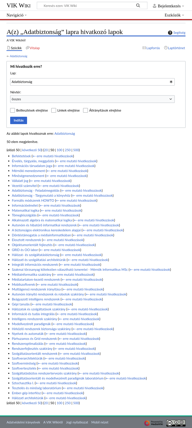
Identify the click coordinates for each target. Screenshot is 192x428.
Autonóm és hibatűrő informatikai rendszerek (44, 225)
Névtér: (15, 92)
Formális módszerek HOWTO (33, 200)
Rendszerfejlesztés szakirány (32, 348)
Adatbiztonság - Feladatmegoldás (36, 190)
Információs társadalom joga (32, 166)
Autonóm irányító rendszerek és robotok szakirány (48, 294)
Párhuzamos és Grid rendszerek (34, 338)
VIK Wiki (18, 5)
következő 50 (32, 150)
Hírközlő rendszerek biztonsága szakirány (41, 329)
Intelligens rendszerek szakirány (34, 319)
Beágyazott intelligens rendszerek (36, 299)
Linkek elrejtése (68, 110)
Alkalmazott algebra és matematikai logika (42, 220)
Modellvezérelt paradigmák (31, 324)
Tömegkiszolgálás (24, 215)
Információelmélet (25, 205)
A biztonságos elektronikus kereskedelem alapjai (46, 230)
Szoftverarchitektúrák (27, 358)
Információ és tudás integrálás (33, 314)
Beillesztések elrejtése (32, 110)
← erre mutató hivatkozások (52, 156)
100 (59, 150)
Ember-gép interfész (26, 393)
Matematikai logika (25, 210)
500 (76, 150)
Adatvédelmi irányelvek (23, 422)
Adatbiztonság (18, 56)
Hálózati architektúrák (28, 398)
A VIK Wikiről (53, 422)
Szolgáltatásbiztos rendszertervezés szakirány (44, 373)
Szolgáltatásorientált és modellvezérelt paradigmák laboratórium (58, 378)
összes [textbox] (16, 99)
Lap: (13, 73)
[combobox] (92, 82)
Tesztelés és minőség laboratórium (36, 388)
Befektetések (21, 156)
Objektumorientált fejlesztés (32, 245)
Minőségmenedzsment (28, 176)
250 (68, 150)
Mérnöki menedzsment (28, 171)
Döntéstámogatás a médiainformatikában (41, 235)
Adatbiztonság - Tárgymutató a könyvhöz (41, 195)
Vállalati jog (20, 181)
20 (46, 150)
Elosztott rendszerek (26, 240)
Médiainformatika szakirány (32, 274)
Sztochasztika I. (23, 383)
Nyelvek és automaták (28, 334)
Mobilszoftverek (23, 284)
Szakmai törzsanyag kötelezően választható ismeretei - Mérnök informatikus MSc (70, 269)
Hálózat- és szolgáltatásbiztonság (35, 255)
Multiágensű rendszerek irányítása (36, 289)
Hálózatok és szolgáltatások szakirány (39, 309)
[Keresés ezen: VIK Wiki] (92, 5)
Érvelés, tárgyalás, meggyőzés (33, 161)
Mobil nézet (99, 422)
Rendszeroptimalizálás (28, 343)
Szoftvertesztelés (24, 368)
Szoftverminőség (24, 363)
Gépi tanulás (21, 304)
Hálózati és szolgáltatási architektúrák (39, 260)
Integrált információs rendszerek (35, 264)
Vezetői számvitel (24, 186)
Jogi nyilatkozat (77, 422)
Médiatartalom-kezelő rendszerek (36, 279)
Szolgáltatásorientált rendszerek (35, 353)
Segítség (176, 33)
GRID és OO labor (25, 250)
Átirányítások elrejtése (105, 110)
